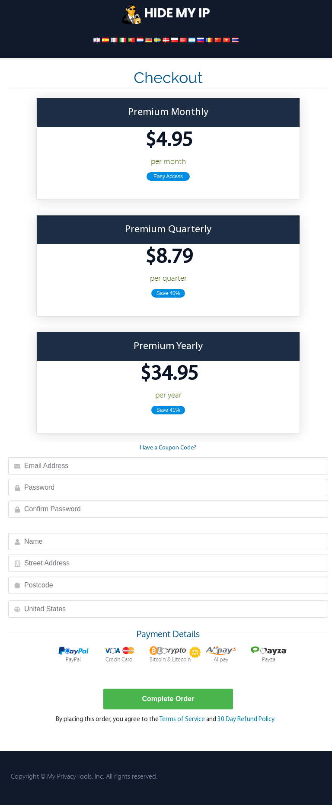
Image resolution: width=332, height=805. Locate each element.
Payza (269, 654)
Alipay (221, 654)
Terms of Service (182, 719)
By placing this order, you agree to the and (165, 720)
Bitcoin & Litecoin (170, 654)
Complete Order (168, 698)
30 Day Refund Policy (246, 719)
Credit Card (119, 654)
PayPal (73, 654)
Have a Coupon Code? (168, 448)
